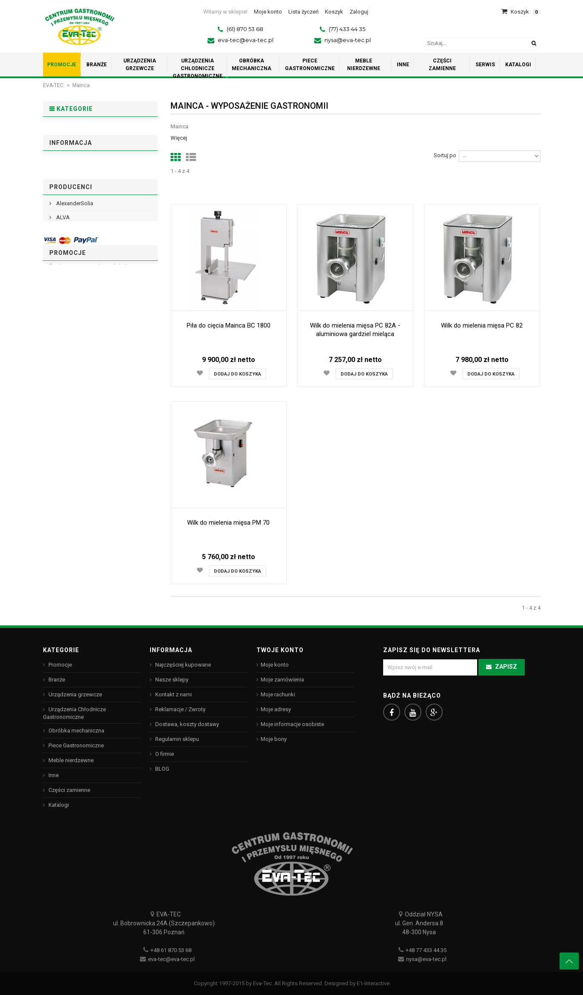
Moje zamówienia (282, 679)
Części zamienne (78, 248)
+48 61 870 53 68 (171, 950)
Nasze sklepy (72, 359)
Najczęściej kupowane (182, 664)
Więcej (179, 138)
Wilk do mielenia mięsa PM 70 (228, 522)
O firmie (65, 345)
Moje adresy (276, 709)
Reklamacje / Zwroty (179, 709)
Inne (60, 235)
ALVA (62, 438)
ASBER (64, 480)
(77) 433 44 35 (347, 28)
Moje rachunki (278, 694)
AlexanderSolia (74, 424)
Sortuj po (445, 155)
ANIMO (64, 452)
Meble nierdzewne (80, 221)
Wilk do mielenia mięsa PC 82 (482, 325)
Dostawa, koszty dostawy (87, 317)
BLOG (161, 769)
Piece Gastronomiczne (86, 208)
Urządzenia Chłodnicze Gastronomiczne (84, 175)
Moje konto (275, 664)
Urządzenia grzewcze (84, 156)
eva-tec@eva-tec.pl (245, 40)
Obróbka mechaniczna (85, 195)
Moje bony (274, 739)
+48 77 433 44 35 (426, 950)
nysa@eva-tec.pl (347, 40)
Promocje (68, 130)
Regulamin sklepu (77, 331)
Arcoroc (65, 466)
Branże (64, 143)
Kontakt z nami (173, 694)
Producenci (70, 403)
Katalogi (65, 261)
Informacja (70, 296)
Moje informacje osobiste (292, 724)
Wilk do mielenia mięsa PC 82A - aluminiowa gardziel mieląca (355, 330)
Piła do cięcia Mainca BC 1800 (228, 325)
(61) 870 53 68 (245, 28)
